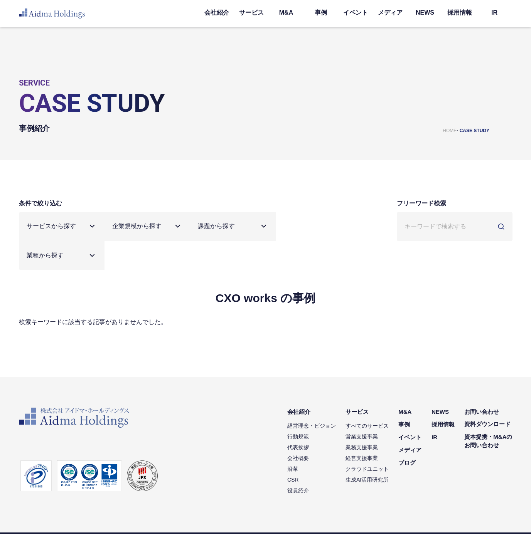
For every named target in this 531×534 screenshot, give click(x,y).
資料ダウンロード (487, 395)
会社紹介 (216, 12)
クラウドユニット (367, 440)
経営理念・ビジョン (312, 396)
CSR (293, 450)
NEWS (425, 12)
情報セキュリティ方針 (86, 518)
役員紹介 (298, 461)
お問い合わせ (481, 383)
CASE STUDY (474, 130)
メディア (390, 12)
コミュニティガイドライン (211, 518)
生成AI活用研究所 (367, 450)
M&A (286, 12)
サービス (251, 12)
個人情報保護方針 (37, 518)
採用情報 (459, 12)
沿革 (293, 440)
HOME (450, 130)
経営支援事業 (362, 429)
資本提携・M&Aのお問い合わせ (488, 412)
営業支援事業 (362, 407)
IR (494, 12)
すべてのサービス (367, 396)
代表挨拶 (298, 418)
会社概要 (298, 429)
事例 (321, 12)
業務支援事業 (362, 418)
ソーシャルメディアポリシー (146, 518)
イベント (355, 12)
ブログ (407, 433)
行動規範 (298, 407)
